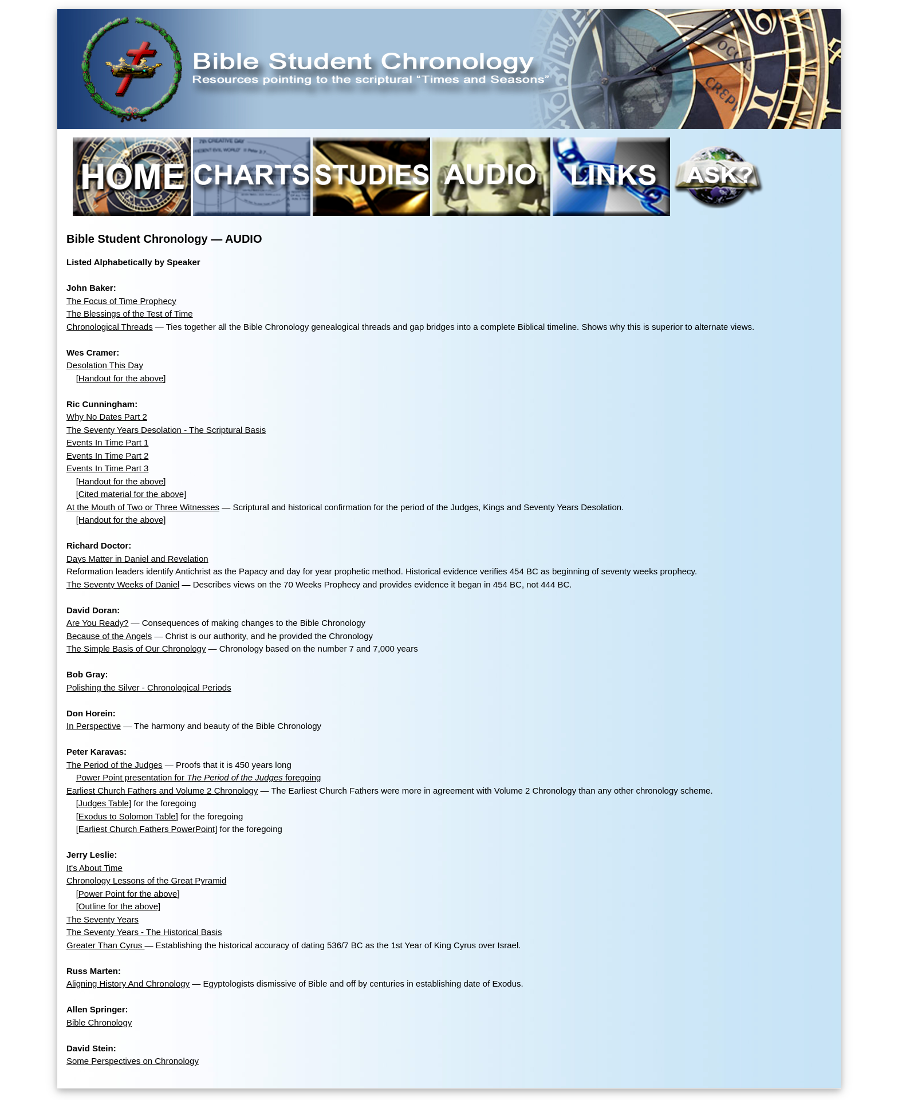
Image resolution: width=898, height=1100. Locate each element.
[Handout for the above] (121, 378)
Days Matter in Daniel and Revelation (137, 558)
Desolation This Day (104, 365)
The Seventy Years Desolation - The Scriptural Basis (166, 430)
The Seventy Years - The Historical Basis (144, 932)
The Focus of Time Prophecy (121, 301)
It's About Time (94, 868)
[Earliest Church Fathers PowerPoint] (147, 829)
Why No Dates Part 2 (106, 416)
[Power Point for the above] (128, 893)
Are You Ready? (97, 623)
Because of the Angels (109, 636)
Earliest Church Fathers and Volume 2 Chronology (162, 790)
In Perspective (93, 726)
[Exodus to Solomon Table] (127, 816)
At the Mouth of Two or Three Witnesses (142, 507)
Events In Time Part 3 (107, 468)
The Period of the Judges (114, 765)
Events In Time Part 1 (107, 442)
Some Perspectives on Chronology (132, 1061)
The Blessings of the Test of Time (129, 313)
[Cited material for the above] (131, 494)
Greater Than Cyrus (105, 945)
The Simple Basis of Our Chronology (136, 648)
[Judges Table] (103, 803)
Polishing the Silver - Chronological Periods (148, 687)
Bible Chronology (99, 1022)
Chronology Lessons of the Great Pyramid (146, 880)
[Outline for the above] (118, 906)
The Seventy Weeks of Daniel (122, 584)
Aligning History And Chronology (128, 983)
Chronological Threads (109, 327)
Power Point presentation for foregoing (198, 777)
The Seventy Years (102, 919)
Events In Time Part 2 (107, 455)
